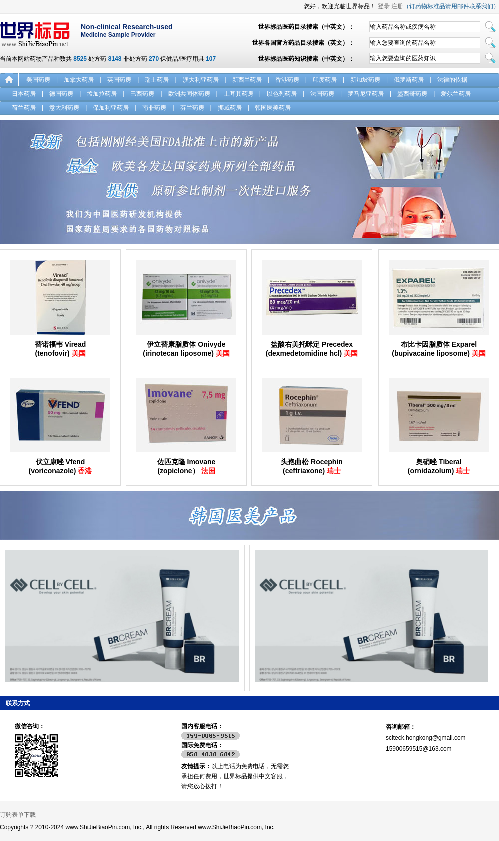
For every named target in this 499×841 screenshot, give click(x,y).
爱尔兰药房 (456, 93)
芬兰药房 (192, 107)
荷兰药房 (24, 107)
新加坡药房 (365, 79)
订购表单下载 (18, 814)
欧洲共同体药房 (189, 93)
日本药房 (24, 93)
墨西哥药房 (412, 93)
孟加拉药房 (102, 93)
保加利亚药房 (111, 107)
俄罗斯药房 (409, 79)
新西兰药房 (247, 79)
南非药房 (154, 107)
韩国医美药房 (273, 107)
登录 (384, 6)
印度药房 (325, 79)
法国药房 (322, 93)
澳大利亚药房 (201, 79)
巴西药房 (142, 93)
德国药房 (61, 93)
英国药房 (119, 79)
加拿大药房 (79, 79)
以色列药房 (282, 93)
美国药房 (38, 79)
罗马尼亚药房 (366, 93)
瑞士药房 (157, 79)
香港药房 (287, 79)
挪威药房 (230, 107)
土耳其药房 (238, 93)
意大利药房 (64, 107)
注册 (397, 6)
